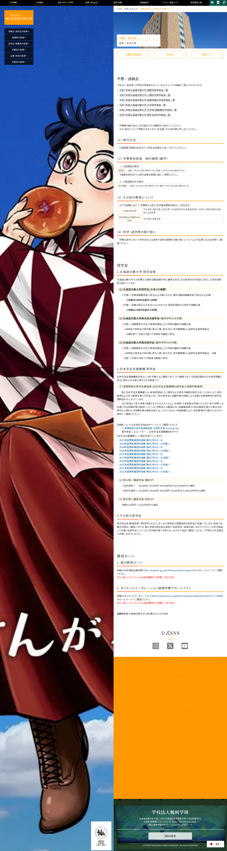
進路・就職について (210, 669)
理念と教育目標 (208, 729)
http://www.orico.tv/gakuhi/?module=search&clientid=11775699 (187, 596)
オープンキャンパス (153, 673)
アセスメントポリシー (125, 682)
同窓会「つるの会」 (124, 757)
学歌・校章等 (122, 692)
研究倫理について (124, 787)
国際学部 (177, 666)
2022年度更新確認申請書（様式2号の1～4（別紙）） (143, 464)
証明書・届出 (179, 773)
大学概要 (121, 662)
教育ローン (207, 54)
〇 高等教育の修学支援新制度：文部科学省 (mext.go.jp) (148, 428)
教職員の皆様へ (123, 750)
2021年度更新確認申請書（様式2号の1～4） (140, 468)
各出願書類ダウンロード (155, 692)
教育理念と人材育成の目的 (184, 742)
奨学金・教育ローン (153, 703)
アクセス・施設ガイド (211, 701)
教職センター (122, 730)
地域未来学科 (181, 705)
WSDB (176, 758)
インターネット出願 (153, 696)
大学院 (177, 737)
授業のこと (178, 754)
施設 (204, 708)
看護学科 (184, 682)
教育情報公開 (208, 719)
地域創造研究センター (126, 733)
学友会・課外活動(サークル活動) (184, 781)
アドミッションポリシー (154, 682)
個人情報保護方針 (157, 824)
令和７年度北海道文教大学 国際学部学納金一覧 (143, 90)
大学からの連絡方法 (182, 767)
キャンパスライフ (181, 751)
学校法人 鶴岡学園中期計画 (213, 760)
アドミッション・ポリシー (212, 749)
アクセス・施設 (208, 745)
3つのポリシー (123, 679)
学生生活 (177, 777)
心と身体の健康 (180, 789)
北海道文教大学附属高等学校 (127, 761)
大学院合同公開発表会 (211, 694)
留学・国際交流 (180, 792)
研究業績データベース (126, 781)
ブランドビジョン (152, 679)
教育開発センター (124, 721)
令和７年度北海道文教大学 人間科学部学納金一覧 (144, 95)
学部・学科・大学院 (182, 662)
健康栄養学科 (181, 698)
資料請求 (149, 689)
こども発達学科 (182, 702)
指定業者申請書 (209, 712)
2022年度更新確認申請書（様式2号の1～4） (140, 461)
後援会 (120, 753)
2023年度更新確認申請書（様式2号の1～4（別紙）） (143, 457)
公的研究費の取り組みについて (127, 773)
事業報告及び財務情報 (126, 699)
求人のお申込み (208, 676)
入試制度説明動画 (152, 676)
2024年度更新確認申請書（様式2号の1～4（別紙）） (143, 450)
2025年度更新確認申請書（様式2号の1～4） (140, 440)
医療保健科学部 (180, 678)
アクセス (212, 3)
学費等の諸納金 (133, 54)
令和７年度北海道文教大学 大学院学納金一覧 (142, 105)
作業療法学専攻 (184, 692)
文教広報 (120, 743)
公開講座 (120, 746)
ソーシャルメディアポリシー (179, 824)
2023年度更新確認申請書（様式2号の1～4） (140, 454)
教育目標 (120, 676)
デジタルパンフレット (153, 699)
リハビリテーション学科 (185, 685)
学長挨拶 (120, 666)
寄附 (119, 784)
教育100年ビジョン (124, 673)
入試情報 (149, 662)
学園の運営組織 (123, 689)
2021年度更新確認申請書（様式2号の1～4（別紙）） (143, 471)
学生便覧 (177, 770)
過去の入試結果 (152, 686)
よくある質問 (150, 706)
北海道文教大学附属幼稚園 (127, 767)
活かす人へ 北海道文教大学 (18, 17)
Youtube (184, 646)
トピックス (206, 666)
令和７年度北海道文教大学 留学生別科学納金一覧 (144, 114)
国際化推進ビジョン (125, 777)
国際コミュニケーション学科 (185, 674)
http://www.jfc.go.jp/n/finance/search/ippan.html (170, 570)
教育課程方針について (126, 703)
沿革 (119, 686)
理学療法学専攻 (184, 688)
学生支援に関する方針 (126, 706)
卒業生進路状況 (209, 673)
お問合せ (218, 3)
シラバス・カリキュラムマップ (184, 762)
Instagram (155, 646)
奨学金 (170, 54)
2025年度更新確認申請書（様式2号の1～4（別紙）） (143, 443)
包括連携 (120, 740)
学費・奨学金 (179, 786)
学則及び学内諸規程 (125, 737)
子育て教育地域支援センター (127, 725)
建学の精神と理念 (124, 669)
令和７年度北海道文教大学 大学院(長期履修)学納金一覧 (148, 110)
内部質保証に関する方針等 (127, 710)
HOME (119, 8)
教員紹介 (120, 696)
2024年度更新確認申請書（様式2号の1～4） (140, 447)
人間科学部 (178, 695)
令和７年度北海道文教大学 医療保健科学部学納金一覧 (147, 100)
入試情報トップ (151, 666)
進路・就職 (206, 662)
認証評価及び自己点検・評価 (127, 716)
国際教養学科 (181, 669)
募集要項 (149, 669)
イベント (205, 690)
